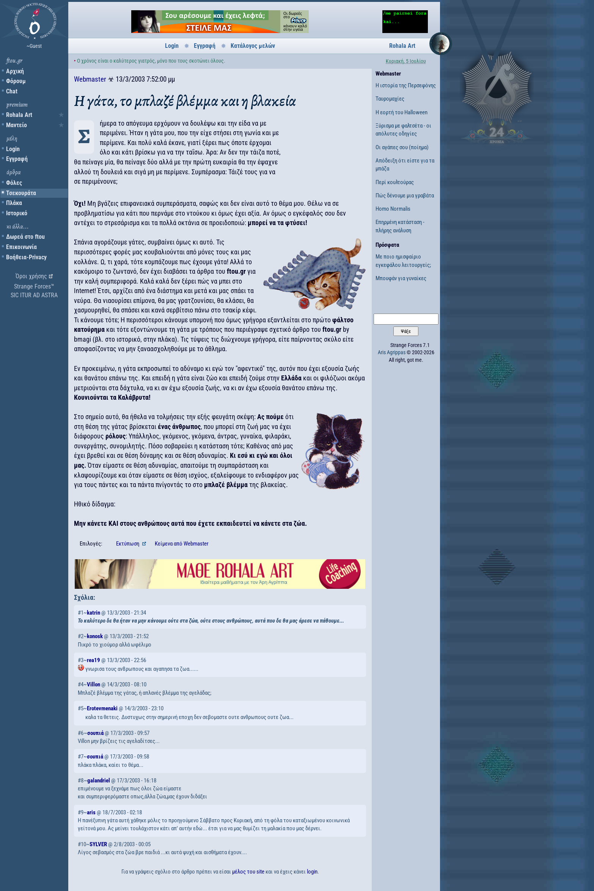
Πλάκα (14, 203)
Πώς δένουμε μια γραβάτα (405, 195)
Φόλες (14, 182)
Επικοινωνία (21, 247)
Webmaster (90, 79)
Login (13, 149)
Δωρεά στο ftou (25, 236)
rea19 (93, 660)
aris (91, 812)
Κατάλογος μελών (253, 45)
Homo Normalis (393, 208)
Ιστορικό (16, 213)
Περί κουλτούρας (395, 182)
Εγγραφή (17, 158)
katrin (93, 612)
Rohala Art (19, 114)
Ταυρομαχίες (390, 98)
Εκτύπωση (128, 543)
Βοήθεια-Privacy (26, 257)
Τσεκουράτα (21, 193)
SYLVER (98, 844)
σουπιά (95, 733)
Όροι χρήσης (31, 276)
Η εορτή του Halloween (401, 112)
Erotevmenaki (102, 708)
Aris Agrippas (391, 352)
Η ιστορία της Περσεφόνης (406, 85)
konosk (95, 636)
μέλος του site (248, 871)
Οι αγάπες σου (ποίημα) (402, 147)
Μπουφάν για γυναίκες (401, 278)
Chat (11, 91)
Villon (93, 684)
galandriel (98, 780)
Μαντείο (16, 125)
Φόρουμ (16, 81)
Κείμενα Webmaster (182, 543)
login (312, 871)
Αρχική (15, 71)
